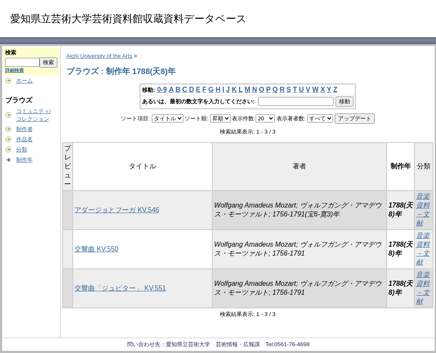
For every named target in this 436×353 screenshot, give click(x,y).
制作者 (24, 129)
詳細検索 (14, 70)
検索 (10, 52)
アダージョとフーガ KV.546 (116, 210)
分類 (21, 149)
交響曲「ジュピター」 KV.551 (120, 288)
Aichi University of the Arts (99, 56)
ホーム (24, 80)
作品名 (24, 139)
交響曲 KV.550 (96, 249)
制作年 (24, 160)
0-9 (162, 89)
